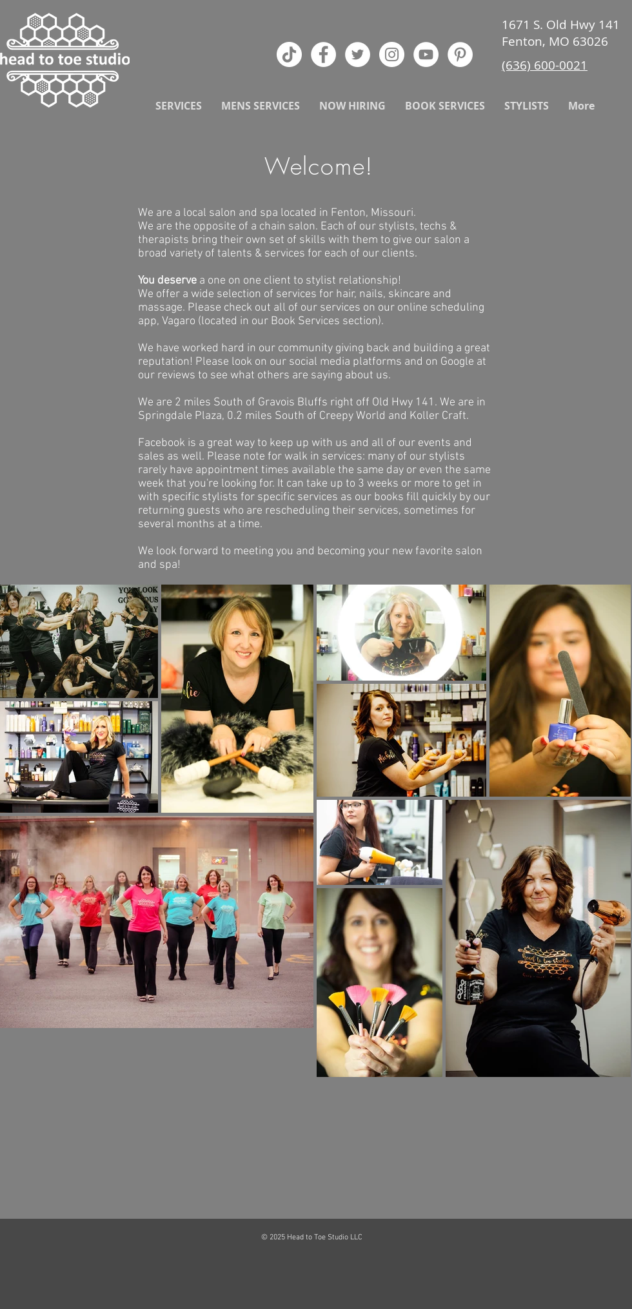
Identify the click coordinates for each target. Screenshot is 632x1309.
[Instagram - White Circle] (391, 54)
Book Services (305, 321)
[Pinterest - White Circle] (460, 54)
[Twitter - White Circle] (357, 54)
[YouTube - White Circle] (426, 54)
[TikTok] (289, 54)
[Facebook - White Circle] (323, 54)
